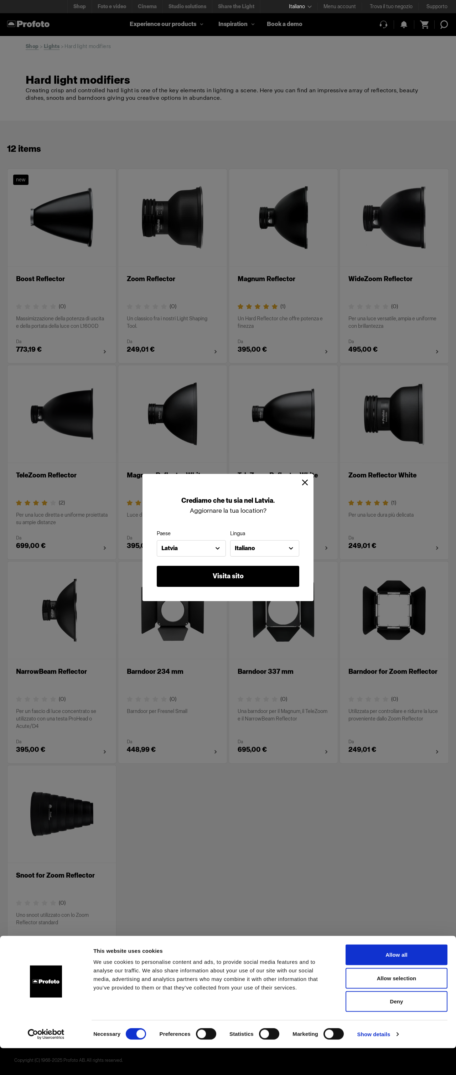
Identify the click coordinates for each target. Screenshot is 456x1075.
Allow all (396, 981)
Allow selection (396, 1005)
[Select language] (300, 6)
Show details (373, 1061)
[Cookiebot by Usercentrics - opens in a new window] (46, 1061)
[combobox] (191, 548)
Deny (396, 1028)
